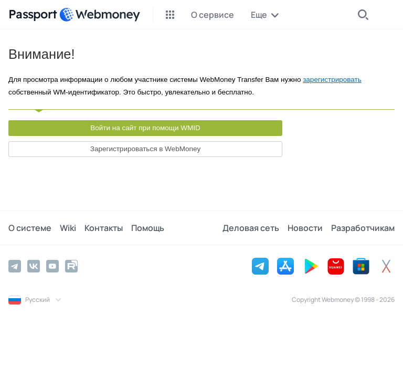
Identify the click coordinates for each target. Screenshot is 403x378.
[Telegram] (14, 266)
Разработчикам (363, 228)
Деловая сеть (250, 228)
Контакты (103, 228)
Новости (305, 228)
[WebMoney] (99, 14)
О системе (29, 228)
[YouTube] (52, 266)
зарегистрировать (332, 79)
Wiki (68, 228)
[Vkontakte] (33, 266)
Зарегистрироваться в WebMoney (145, 149)
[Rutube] (71, 266)
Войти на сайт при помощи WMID (145, 128)
